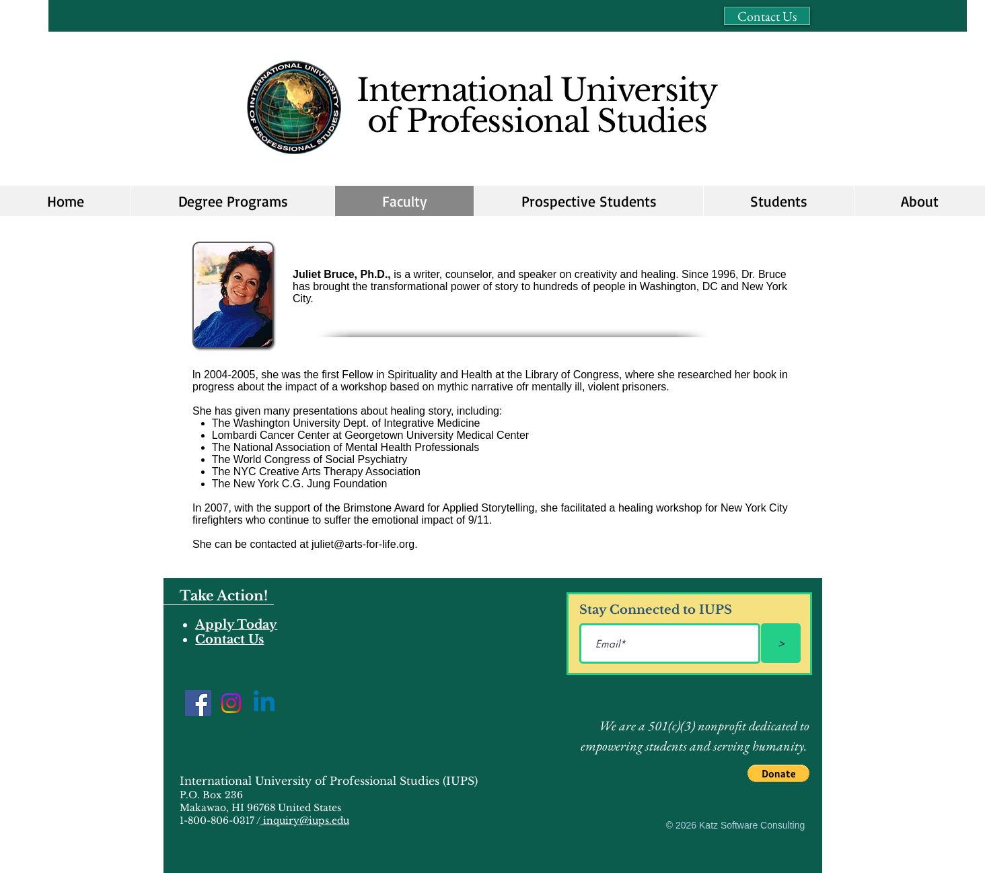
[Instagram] (231, 703)
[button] (588, 201)
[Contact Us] (767, 16)
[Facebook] (198, 703)
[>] (781, 643)
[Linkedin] (264, 703)
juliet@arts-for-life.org (363, 544)
